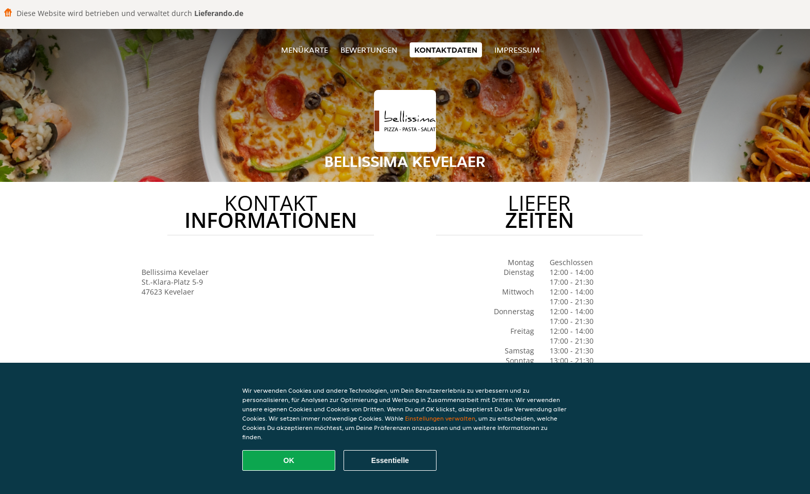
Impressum (517, 49)
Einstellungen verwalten (440, 418)
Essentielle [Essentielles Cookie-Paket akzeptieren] (390, 460)
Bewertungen (368, 49)
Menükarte (304, 49)
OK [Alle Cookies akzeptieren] (289, 460)
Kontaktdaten (445, 49)
